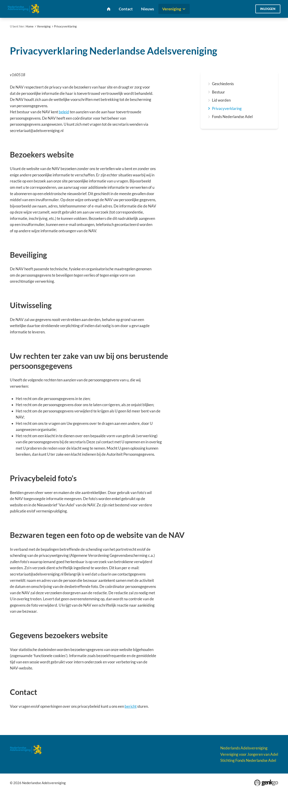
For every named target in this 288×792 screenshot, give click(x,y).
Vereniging (44, 26)
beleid (64, 111)
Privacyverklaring (65, 26)
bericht (131, 706)
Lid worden (221, 100)
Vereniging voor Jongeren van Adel (249, 754)
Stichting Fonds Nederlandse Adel (248, 760)
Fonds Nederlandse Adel (232, 116)
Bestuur (218, 92)
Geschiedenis (223, 84)
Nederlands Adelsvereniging (244, 748)
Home (30, 26)
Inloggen (267, 9)
